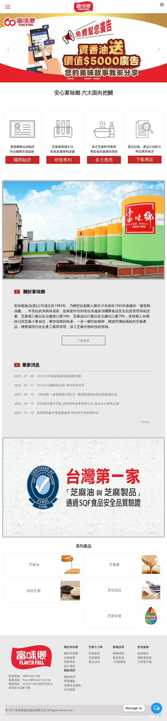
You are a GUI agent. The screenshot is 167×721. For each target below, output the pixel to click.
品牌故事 (69, 658)
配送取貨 (118, 658)
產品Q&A (94, 662)
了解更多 (83, 340)
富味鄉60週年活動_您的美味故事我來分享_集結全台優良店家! (78, 403)
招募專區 (69, 662)
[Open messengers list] (156, 708)
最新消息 (31, 365)
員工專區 (69, 666)
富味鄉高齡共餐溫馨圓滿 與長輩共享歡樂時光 (68, 413)
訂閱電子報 (144, 662)
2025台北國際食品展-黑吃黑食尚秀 (60, 385)
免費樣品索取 (72, 685)
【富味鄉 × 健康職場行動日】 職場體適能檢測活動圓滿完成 (77, 394)
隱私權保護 (144, 658)
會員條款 (143, 653)
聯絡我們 (69, 677)
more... (146, 422)
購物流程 (118, 653)
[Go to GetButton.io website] (157, 716)
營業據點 (69, 681)
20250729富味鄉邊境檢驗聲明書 (59, 376)
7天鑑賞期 (119, 662)
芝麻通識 (94, 658)
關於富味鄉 (71, 653)
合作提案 (69, 689)
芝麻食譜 (94, 653)
